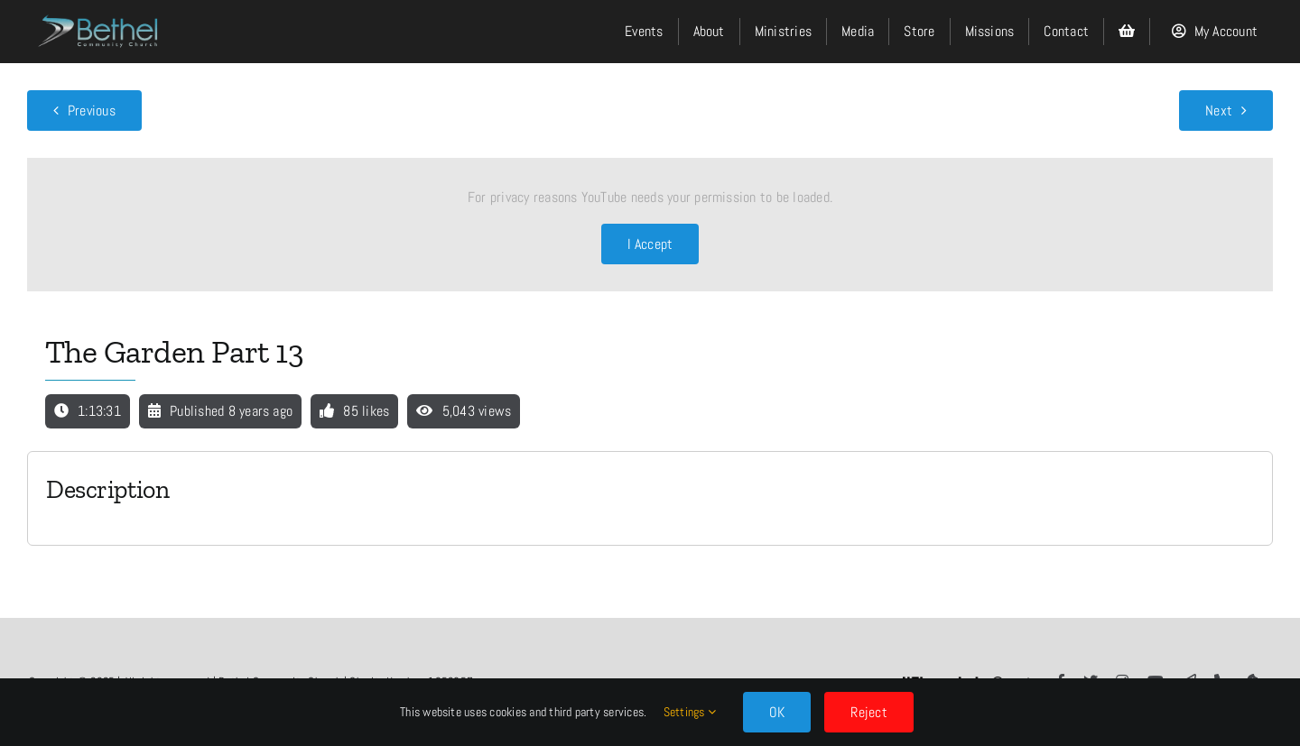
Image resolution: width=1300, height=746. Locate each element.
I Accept (650, 244)
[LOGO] (99, 10)
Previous (92, 110)
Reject (868, 712)
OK (777, 712)
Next (1218, 110)
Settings (690, 712)
